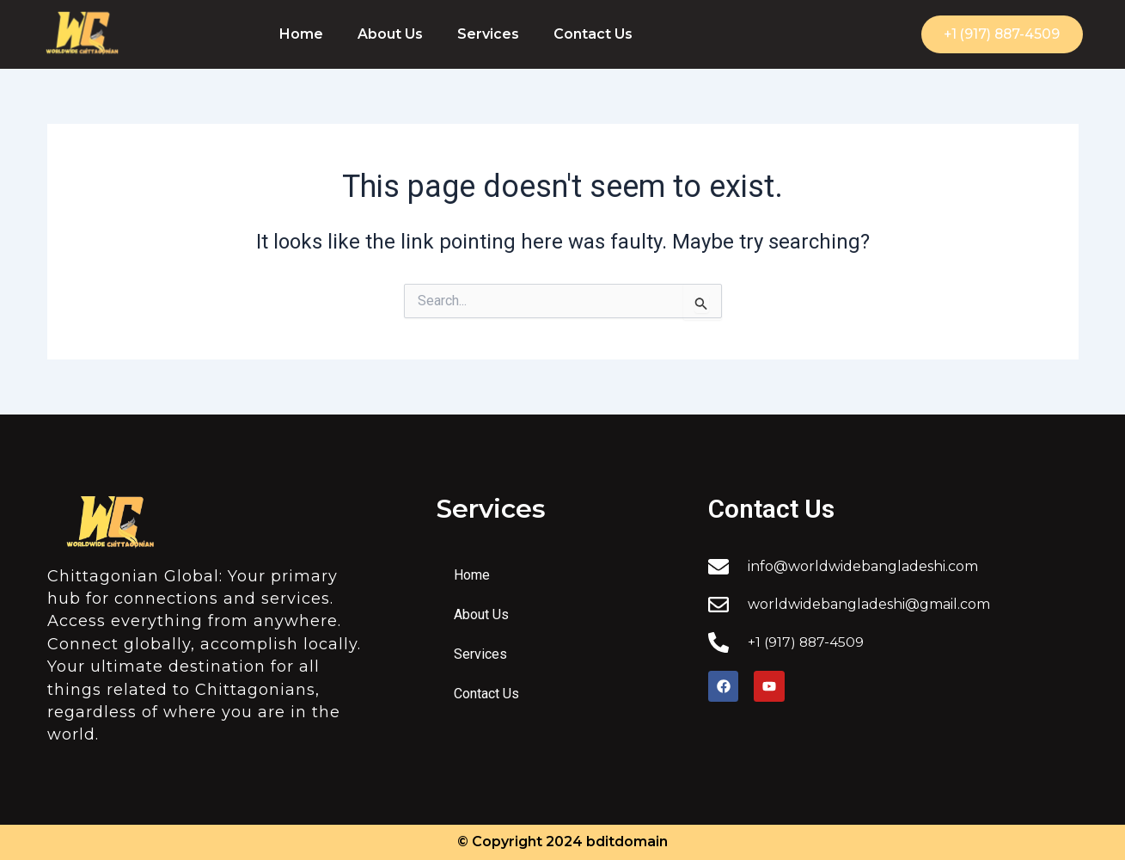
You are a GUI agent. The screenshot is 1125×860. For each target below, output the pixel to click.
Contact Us (593, 34)
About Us (390, 34)
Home (301, 34)
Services (488, 34)
